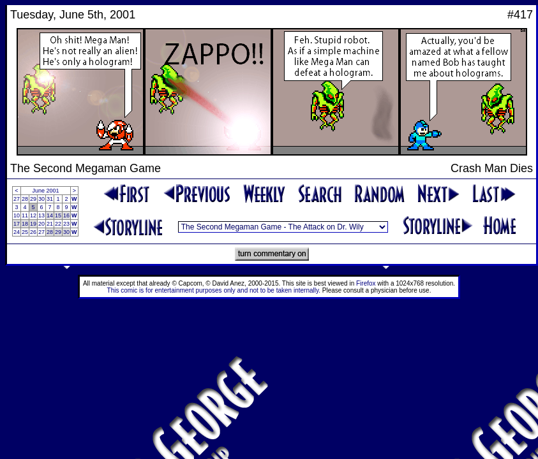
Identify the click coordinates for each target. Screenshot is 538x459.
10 (16, 215)
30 (41, 199)
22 (58, 224)
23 (66, 224)
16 (66, 215)
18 (25, 224)
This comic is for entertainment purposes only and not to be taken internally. (213, 290)
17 (16, 224)
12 (33, 215)
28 (25, 199)
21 (50, 224)
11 (25, 215)
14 (50, 215)
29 (33, 199)
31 (50, 199)
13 (41, 215)
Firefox (366, 283)
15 (58, 215)
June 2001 (46, 190)
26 (33, 232)
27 (16, 199)
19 (33, 224)
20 (41, 224)
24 (16, 232)
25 (25, 232)
